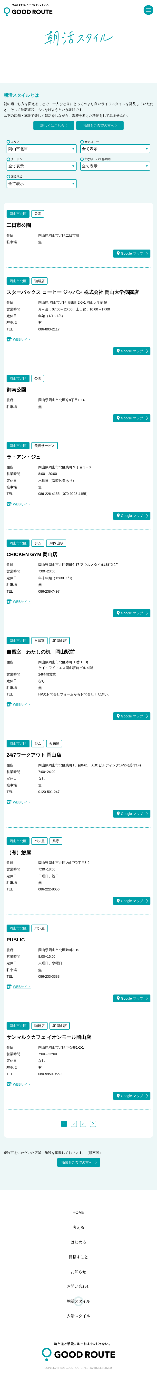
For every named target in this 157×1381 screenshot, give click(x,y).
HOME (78, 1212)
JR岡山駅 (56, 543)
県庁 (55, 841)
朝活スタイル (78, 1301)
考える (78, 1227)
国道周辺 (14, 176)
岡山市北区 (18, 214)
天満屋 (54, 743)
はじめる (78, 1242)
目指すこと (78, 1257)
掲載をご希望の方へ (98, 125)
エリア (13, 142)
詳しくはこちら (52, 125)
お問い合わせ (78, 1286)
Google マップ (130, 253)
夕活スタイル (78, 1316)
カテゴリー (89, 142)
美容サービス (44, 446)
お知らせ (78, 1272)
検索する (79, 192)
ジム (37, 543)
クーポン (14, 159)
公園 (37, 214)
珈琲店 (39, 281)
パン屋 (39, 841)
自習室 (39, 641)
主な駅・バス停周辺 (95, 159)
